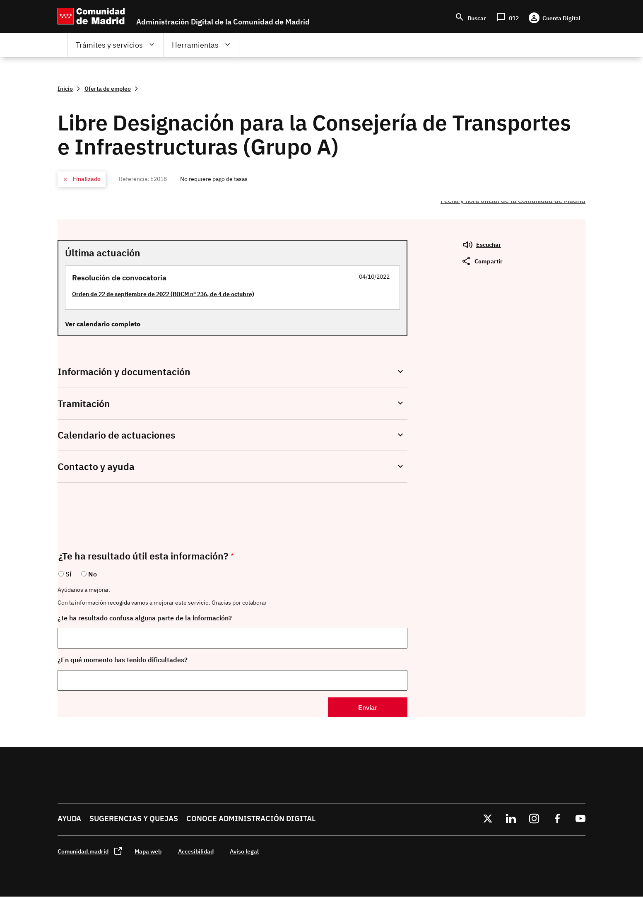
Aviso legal (244, 851)
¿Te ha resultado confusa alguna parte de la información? (145, 618)
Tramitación (84, 403)
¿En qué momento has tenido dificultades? (123, 660)
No (92, 574)
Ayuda (69, 818)
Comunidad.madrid (83, 851)
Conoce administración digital (250, 818)
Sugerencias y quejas (133, 818)
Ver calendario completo (102, 324)
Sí (68, 574)
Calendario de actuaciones (116, 435)
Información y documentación (124, 371)
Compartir (488, 261)
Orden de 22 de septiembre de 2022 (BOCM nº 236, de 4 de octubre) (163, 294)
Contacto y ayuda (96, 466)
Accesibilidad (196, 851)
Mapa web (148, 851)
